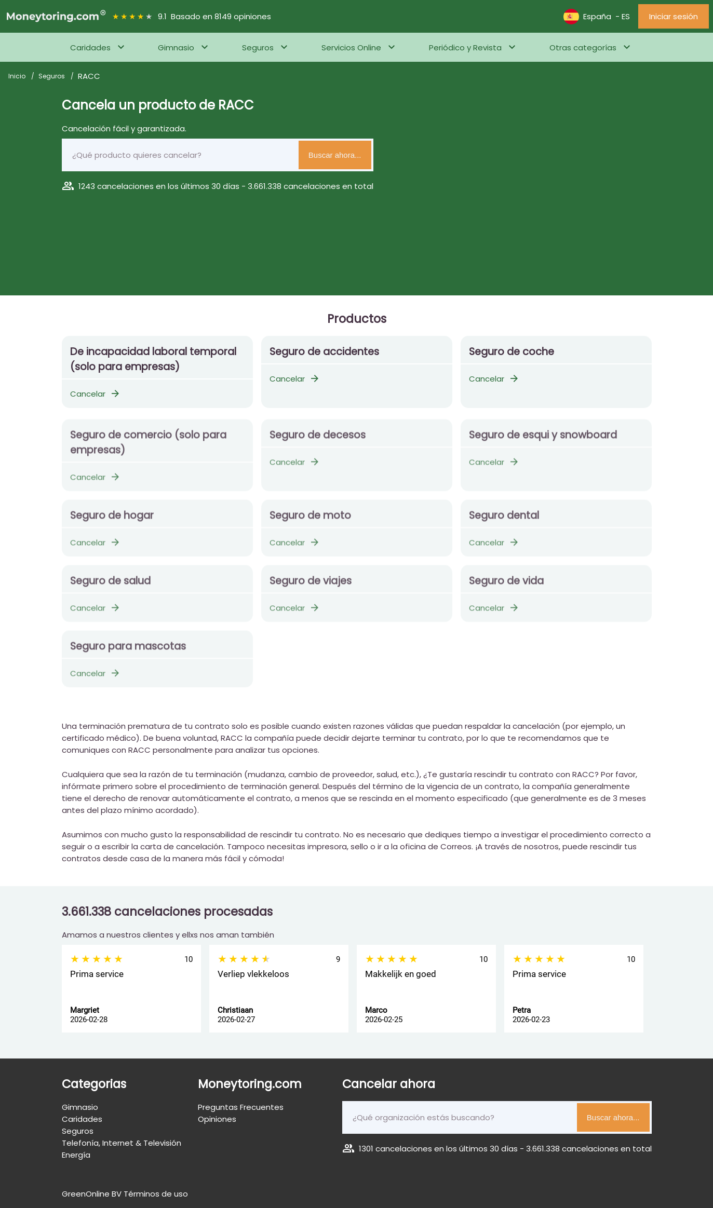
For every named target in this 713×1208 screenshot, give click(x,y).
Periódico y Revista (465, 47)
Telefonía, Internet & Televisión (121, 1142)
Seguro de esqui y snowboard (543, 440)
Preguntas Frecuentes (241, 1107)
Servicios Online (351, 47)
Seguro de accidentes (324, 352)
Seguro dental (504, 520)
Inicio (17, 76)
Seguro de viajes (311, 586)
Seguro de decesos (318, 440)
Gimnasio (176, 47)
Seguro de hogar (112, 520)
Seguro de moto (310, 520)
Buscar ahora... (334, 155)
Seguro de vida (506, 586)
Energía (76, 1154)
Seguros (258, 47)
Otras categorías (582, 47)
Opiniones (217, 1119)
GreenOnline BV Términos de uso (125, 1193)
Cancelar (95, 394)
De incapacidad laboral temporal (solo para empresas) (153, 359)
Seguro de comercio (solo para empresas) (148, 447)
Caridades (90, 47)
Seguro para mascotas (128, 651)
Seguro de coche (511, 352)
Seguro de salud (110, 586)
